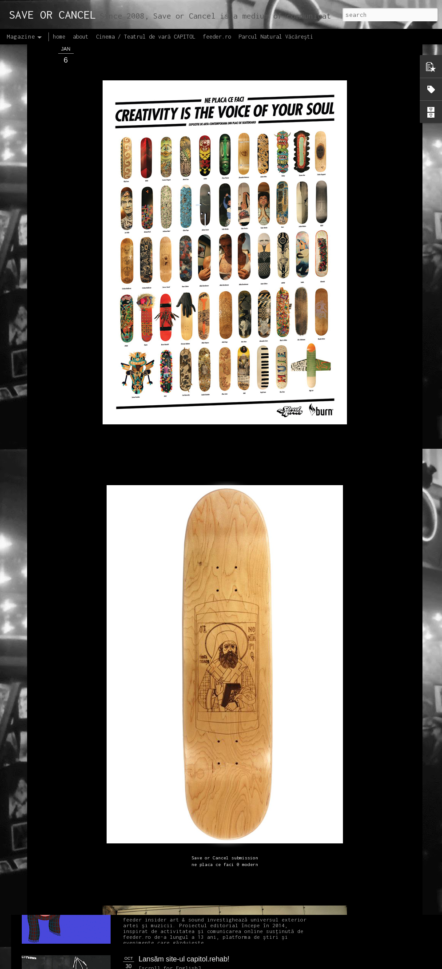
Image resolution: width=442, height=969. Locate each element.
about (80, 36)
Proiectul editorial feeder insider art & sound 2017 (216, 858)
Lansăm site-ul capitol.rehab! (184, 959)
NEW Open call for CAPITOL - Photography (106, 679)
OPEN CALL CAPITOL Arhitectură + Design (207, 479)
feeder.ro (217, 36)
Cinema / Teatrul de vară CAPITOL (145, 36)
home (59, 36)
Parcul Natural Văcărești (276, 36)
